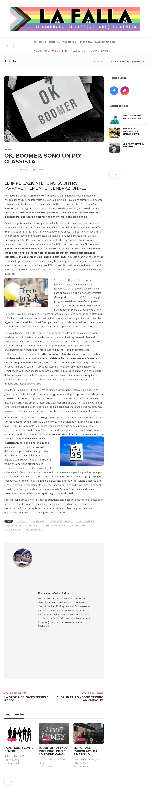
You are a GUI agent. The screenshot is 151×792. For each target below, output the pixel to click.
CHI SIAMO (40, 42)
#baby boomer (38, 521)
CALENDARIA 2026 (105, 42)
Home (96, 61)
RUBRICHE (68, 42)
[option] (19, 657)
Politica (106, 61)
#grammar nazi (78, 525)
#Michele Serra (13, 529)
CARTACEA (85, 42)
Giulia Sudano (46, 672)
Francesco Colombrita (15, 169)
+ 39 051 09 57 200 (64, 732)
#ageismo (22, 521)
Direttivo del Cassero (84, 672)
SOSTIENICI (61, 50)
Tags (9, 521)
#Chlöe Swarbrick (86, 521)
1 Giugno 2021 (35, 169)
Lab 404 (21, 784)
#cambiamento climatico (61, 521)
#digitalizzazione (14, 525)
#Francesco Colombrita (55, 525)
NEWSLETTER (78, 50)
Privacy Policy (136, 784)
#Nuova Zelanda (33, 529)
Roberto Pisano (12, 669)
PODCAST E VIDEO (99, 50)
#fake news (33, 525)
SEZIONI (53, 42)
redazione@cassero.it (33, 741)
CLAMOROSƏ (41, 50)
